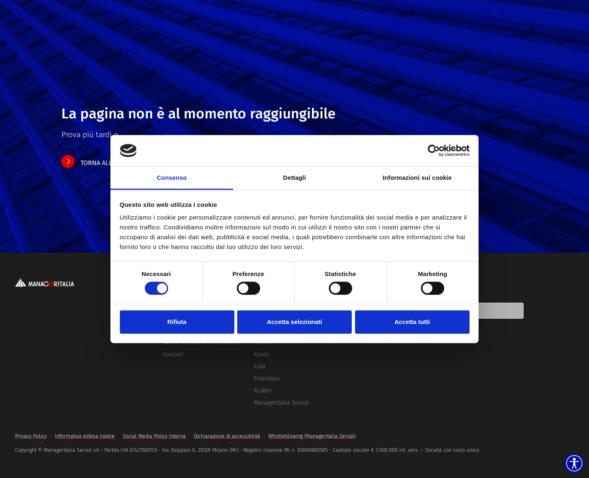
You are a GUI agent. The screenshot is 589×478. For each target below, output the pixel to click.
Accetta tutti (412, 321)
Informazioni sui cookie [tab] (417, 177)
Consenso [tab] (172, 177)
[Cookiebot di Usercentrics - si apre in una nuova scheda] (434, 151)
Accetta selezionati (294, 321)
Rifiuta (177, 321)
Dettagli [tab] (294, 177)
